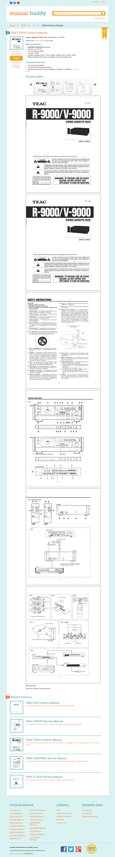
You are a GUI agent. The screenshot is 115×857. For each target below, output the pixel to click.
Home (12, 25)
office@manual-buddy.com (16, 853)
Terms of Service (63, 816)
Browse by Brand (100, 18)
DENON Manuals (16, 823)
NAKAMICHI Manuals (38, 810)
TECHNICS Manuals (37, 834)
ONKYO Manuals (36, 813)
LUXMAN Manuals (17, 829)
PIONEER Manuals (37, 816)
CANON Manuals (16, 816)
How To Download (64, 813)
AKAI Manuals (15, 810)
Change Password (89, 816)
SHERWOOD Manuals (38, 828)
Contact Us (61, 823)
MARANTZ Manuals (17, 832)
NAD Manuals (15, 839)
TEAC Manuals (35, 831)
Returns (60, 820)
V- (34, 25)
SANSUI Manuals (36, 820)
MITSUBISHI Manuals (18, 835)
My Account (87, 810)
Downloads (96, 2)
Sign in (103, 2)
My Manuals (87, 813)
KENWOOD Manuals (17, 826)
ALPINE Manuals (16, 813)
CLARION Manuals (17, 820)
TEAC (24, 25)
